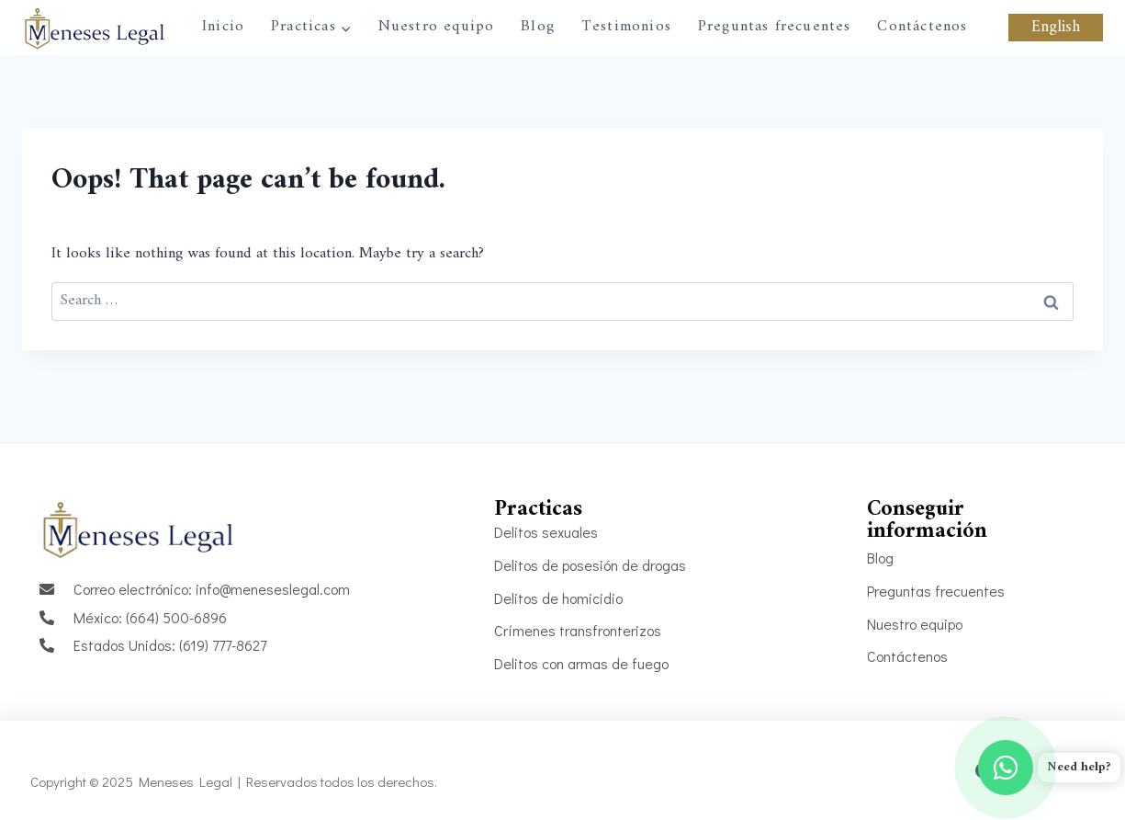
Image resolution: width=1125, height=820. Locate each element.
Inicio (223, 26)
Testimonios (626, 26)
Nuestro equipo (436, 26)
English (1055, 27)
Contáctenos (922, 26)
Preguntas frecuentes (774, 26)
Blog (538, 26)
